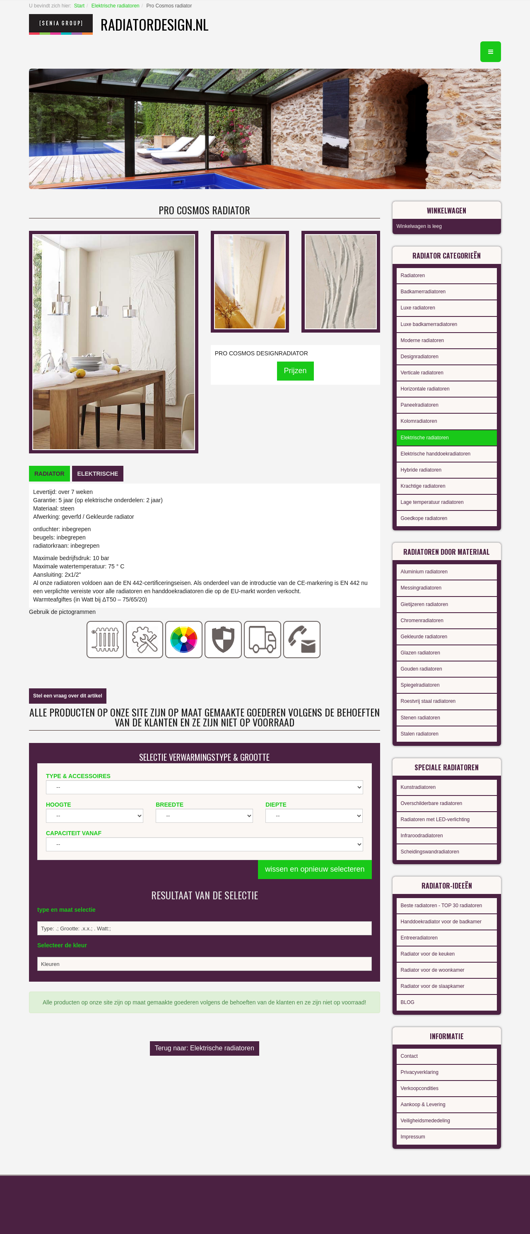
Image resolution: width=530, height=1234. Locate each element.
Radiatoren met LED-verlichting (435, 819)
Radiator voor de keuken (428, 954)
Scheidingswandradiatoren (430, 852)
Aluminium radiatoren (424, 572)
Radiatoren (413, 275)
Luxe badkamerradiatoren (429, 324)
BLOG (407, 1002)
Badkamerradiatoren (423, 292)
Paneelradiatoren (419, 405)
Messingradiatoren (421, 588)
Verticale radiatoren (422, 373)
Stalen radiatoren (419, 734)
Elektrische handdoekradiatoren (436, 454)
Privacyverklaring (419, 1072)
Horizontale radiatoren (425, 389)
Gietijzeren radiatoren (424, 604)
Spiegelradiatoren (420, 685)
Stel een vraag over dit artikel (67, 696)
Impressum (413, 1137)
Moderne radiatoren (422, 340)
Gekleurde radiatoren (424, 637)
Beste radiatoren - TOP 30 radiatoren (441, 905)
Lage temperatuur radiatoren (432, 502)
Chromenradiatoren (422, 620)
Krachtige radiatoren (423, 486)
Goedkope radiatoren (424, 518)
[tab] (49, 474)
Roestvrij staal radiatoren (428, 701)
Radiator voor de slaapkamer (433, 986)
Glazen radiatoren (420, 653)
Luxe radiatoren (418, 308)
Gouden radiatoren (421, 669)
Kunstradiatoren (418, 787)
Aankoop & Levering (423, 1104)
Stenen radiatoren (420, 718)
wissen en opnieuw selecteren (314, 869)
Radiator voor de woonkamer (433, 970)
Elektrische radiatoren (116, 6)
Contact (409, 1056)
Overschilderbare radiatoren (432, 803)
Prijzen (295, 371)
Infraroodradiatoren (422, 836)
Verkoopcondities (419, 1088)
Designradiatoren (419, 356)
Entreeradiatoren (419, 938)
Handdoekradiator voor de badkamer (441, 922)
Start (79, 6)
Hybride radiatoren (421, 470)
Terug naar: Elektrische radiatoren (204, 1048)
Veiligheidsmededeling (425, 1121)
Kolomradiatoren (419, 421)
